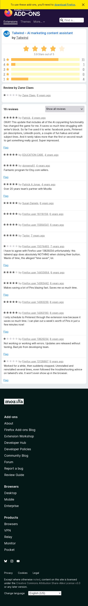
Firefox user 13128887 (35, 361)
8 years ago (57, 272)
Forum (8, 462)
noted (36, 579)
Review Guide (14, 475)
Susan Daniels (30, 203)
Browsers (11, 524)
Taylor (25, 235)
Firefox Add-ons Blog (19, 430)
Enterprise (11, 506)
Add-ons (11, 417)
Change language (14, 593)
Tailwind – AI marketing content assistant (42, 33)
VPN (7, 530)
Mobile (9, 499)
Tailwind (22, 38)
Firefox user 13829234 (35, 338)
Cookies (23, 572)
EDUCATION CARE (32, 154)
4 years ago (39, 117)
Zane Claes (28, 95)
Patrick (26, 117)
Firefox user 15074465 (35, 246)
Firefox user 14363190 (35, 312)
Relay (8, 537)
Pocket (9, 550)
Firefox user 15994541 (35, 224)
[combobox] (71, 20)
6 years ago (44, 95)
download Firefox (64, 4)
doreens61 (28, 165)
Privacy (8, 572)
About (8, 423)
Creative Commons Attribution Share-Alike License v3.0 (48, 583)
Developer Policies (17, 449)
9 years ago (56, 361)
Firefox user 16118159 (35, 214)
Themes (25, 21)
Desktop (10, 493)
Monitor (10, 543)
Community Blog (16, 455)
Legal (36, 572)
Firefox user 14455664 (35, 272)
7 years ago (38, 235)
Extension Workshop (19, 436)
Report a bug (13, 468)
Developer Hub (15, 442)
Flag (5, 147)
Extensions (10, 21)
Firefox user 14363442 (35, 283)
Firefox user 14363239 (35, 302)
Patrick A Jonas (31, 184)
